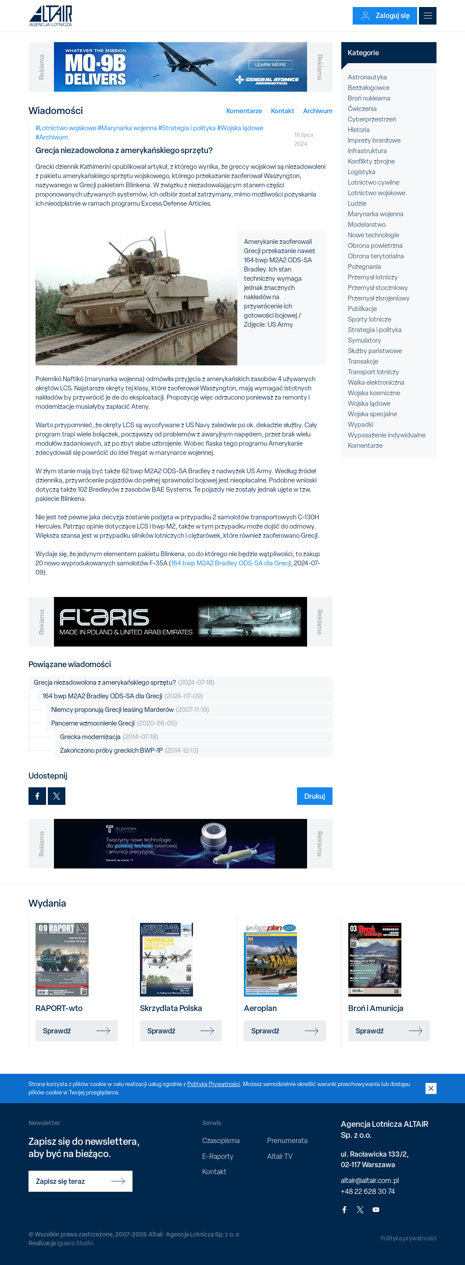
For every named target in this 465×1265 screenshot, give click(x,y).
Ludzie (357, 203)
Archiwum (318, 110)
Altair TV (280, 1156)
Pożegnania (364, 266)
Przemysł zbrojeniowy (379, 298)
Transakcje (363, 361)
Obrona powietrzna (375, 245)
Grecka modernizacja (109, 737)
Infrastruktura (367, 151)
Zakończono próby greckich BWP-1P (129, 750)
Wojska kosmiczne (374, 393)
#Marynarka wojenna (127, 128)
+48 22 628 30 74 (368, 1191)
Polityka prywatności (408, 1238)
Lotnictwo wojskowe (376, 193)
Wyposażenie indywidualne (387, 435)
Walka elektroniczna (376, 382)
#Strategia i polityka (187, 128)
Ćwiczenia (362, 108)
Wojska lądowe (369, 403)
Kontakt (282, 110)
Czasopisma (221, 1140)
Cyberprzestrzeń (372, 119)
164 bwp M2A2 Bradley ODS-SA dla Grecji (231, 563)
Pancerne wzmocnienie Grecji (114, 723)
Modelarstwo (367, 224)
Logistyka (362, 172)
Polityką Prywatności (213, 1084)
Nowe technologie (373, 235)
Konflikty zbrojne (371, 161)
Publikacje (362, 308)
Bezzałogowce (369, 87)
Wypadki (360, 424)
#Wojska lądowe (240, 128)
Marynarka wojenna (376, 214)
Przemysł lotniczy (373, 277)
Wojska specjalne (372, 414)
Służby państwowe (375, 351)
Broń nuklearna (369, 98)
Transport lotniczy (373, 372)
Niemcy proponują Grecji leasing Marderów (130, 710)
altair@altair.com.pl (370, 1180)
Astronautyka (367, 77)
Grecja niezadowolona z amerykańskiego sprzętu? (124, 682)
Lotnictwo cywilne (373, 182)
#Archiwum (52, 137)
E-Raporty (217, 1156)
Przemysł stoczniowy (378, 287)
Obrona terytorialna (376, 256)
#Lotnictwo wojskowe (66, 128)
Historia (359, 129)
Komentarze (244, 110)
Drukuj (314, 796)
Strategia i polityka (375, 329)
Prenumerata (287, 1140)
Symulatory (364, 340)
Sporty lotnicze (369, 319)
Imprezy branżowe (374, 140)
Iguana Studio (75, 1243)
